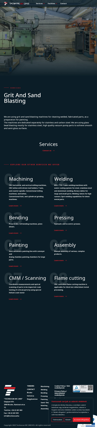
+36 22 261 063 (16, 410)
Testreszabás (57, 420)
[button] (44, 3)
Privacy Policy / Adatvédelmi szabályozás (61, 393)
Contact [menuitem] (63, 3)
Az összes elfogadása (81, 420)
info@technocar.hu (11, 416)
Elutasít (67, 420)
